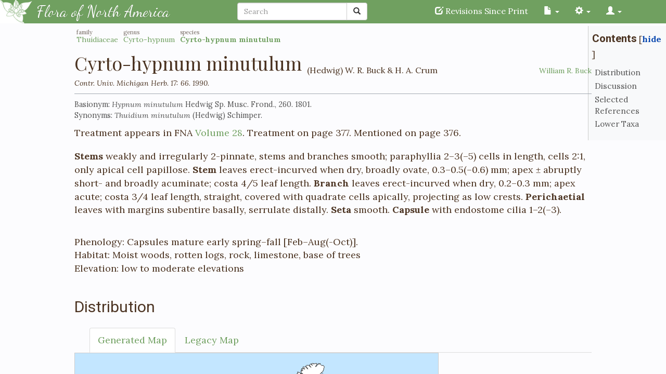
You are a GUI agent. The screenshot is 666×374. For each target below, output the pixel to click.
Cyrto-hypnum (149, 39)
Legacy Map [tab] (212, 340)
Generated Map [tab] (132, 340)
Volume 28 (218, 133)
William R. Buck (565, 70)
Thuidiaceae (97, 39)
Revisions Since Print (481, 11)
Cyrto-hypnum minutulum (230, 39)
